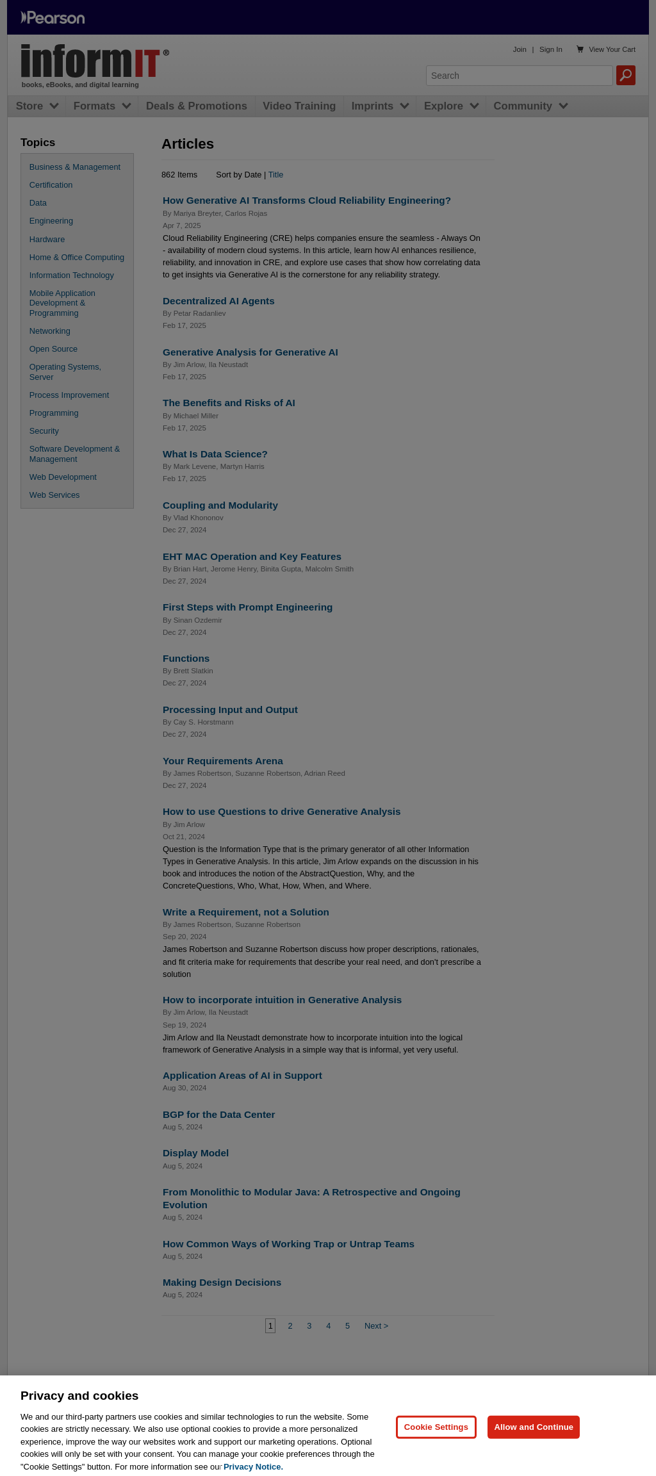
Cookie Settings (436, 1443)
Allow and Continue (533, 1443)
